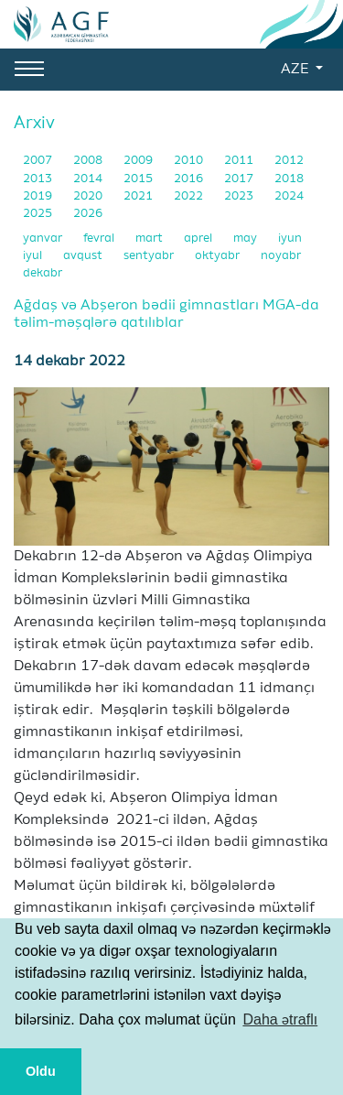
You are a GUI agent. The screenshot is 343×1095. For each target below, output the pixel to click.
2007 (39, 161)
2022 (190, 196)
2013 (39, 179)
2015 (139, 179)
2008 (89, 161)
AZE (296, 69)
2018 (289, 179)
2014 (89, 179)
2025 (39, 214)
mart (150, 238)
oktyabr (218, 256)
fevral (100, 238)
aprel (199, 238)
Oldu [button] (41, 1071)
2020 (89, 196)
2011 (240, 161)
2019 (39, 196)
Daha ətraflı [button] (279, 1019)
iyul (34, 256)
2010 (190, 161)
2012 (289, 161)
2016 (190, 179)
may (246, 238)
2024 (289, 196)
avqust (84, 256)
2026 (87, 214)
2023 (240, 196)
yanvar (44, 238)
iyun (290, 238)
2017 (240, 179)
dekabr (42, 273)
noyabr (281, 256)
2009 (139, 161)
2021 (139, 196)
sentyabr (150, 256)
